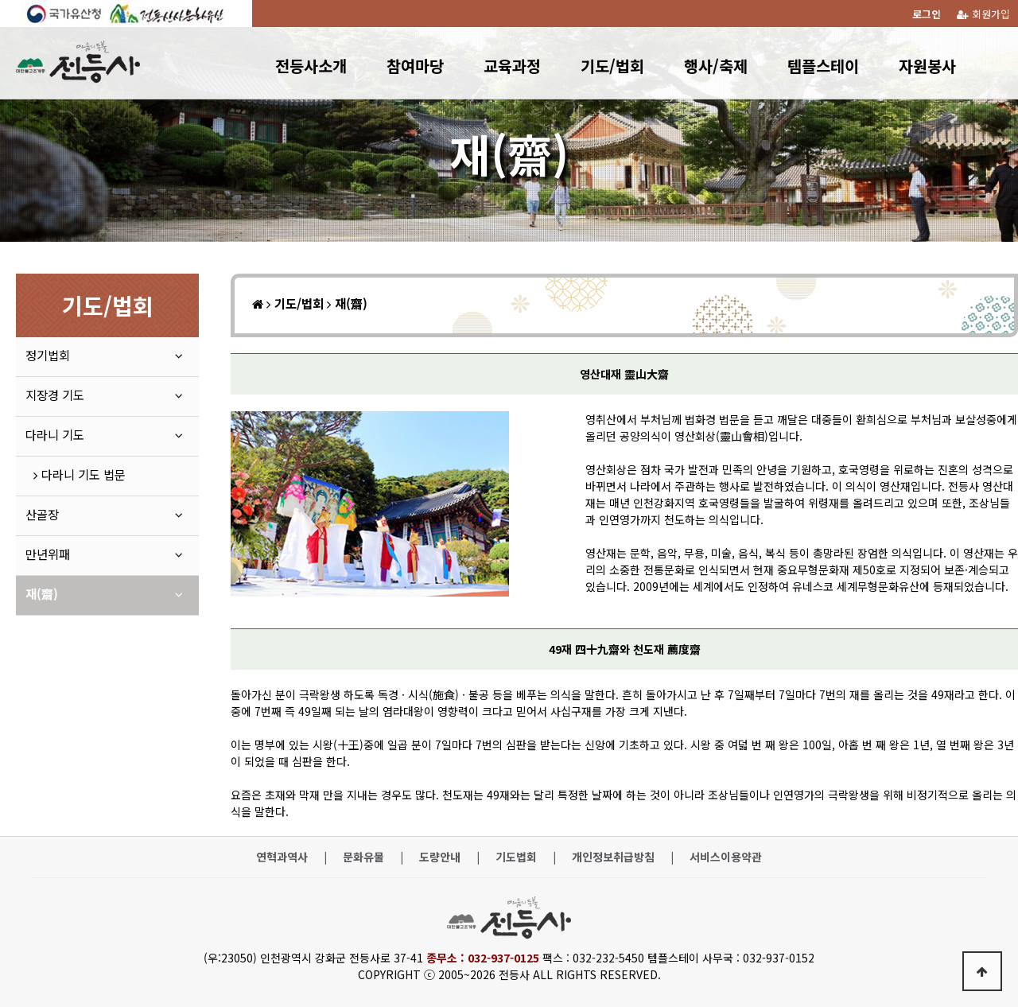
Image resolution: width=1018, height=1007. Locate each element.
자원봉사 (927, 65)
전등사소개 (311, 65)
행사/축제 (716, 65)
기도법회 (516, 857)
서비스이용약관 (726, 857)
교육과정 (512, 65)
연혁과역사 (282, 857)
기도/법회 (612, 65)
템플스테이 (823, 65)
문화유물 (363, 857)
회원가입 (983, 13)
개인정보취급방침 (613, 857)
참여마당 (415, 65)
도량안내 (439, 857)
